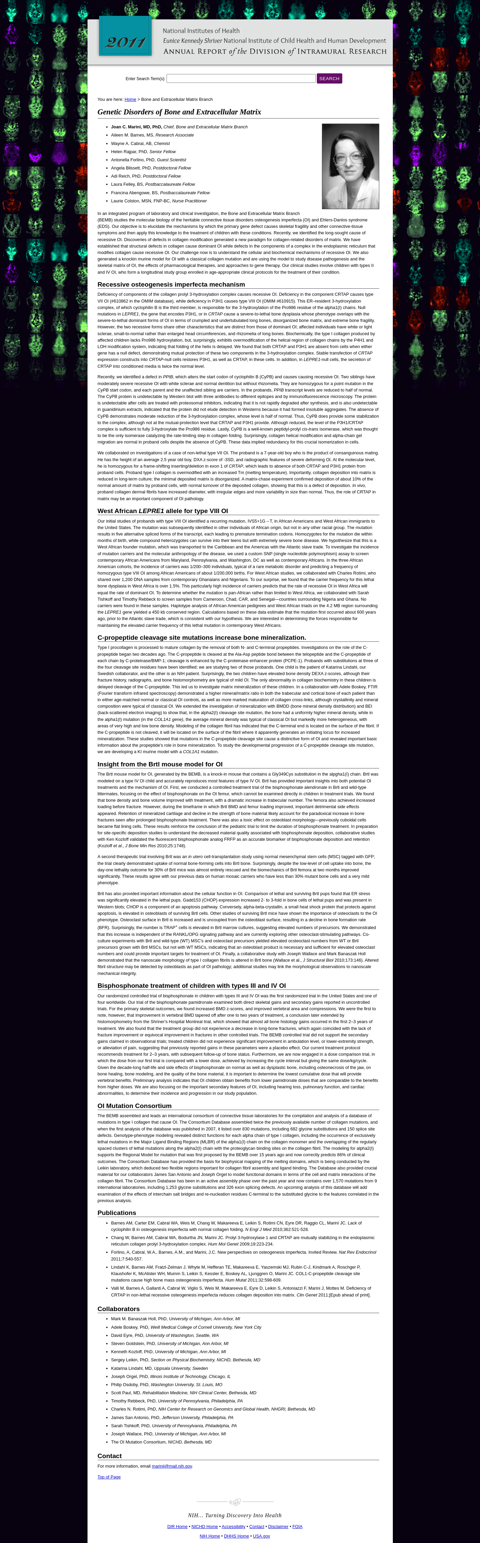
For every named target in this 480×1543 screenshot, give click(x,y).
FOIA (297, 1526)
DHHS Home (236, 1536)
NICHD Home (205, 1526)
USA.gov (261, 1536)
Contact (256, 1526)
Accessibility (234, 1526)
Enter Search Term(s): (146, 78)
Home (130, 99)
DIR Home (177, 1526)
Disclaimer (278, 1526)
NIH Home (210, 1536)
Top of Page (109, 1477)
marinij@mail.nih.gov (172, 1466)
